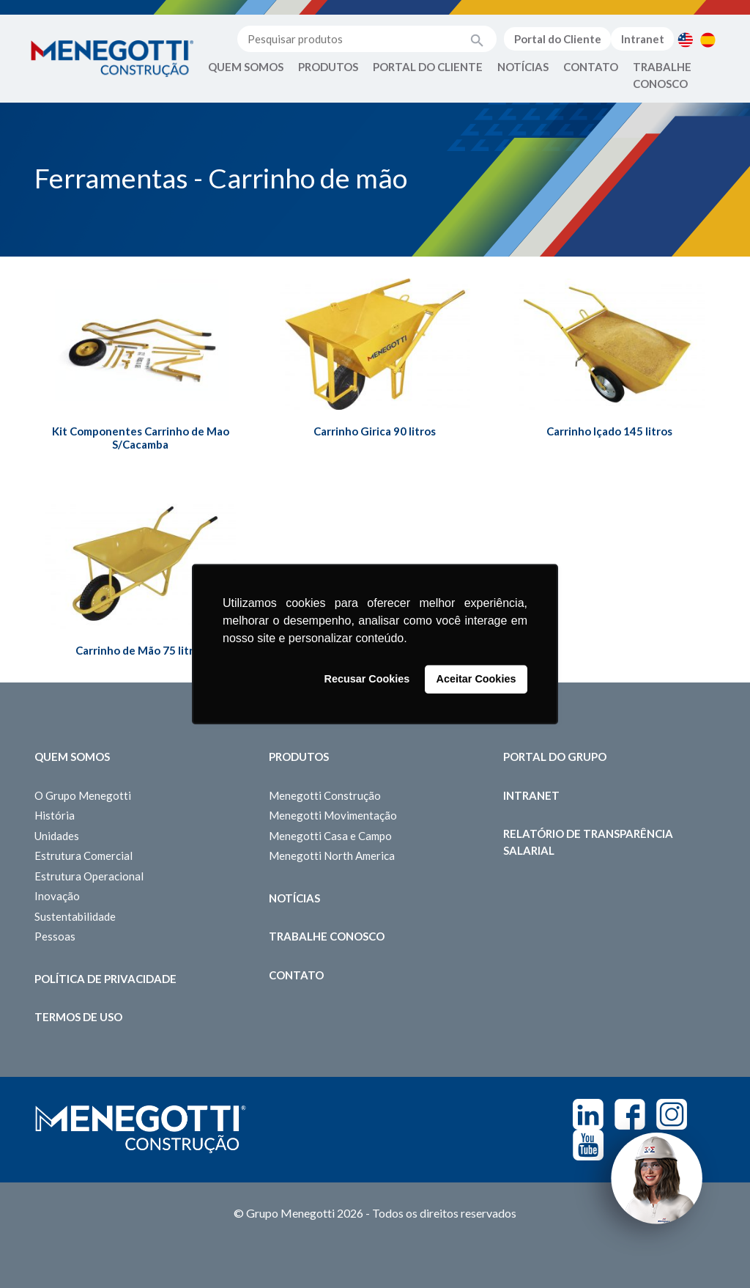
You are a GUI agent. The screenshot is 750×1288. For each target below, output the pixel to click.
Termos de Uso (78, 1016)
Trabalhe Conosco (662, 75)
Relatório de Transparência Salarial (588, 842)
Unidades (56, 835)
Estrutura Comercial (83, 855)
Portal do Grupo (554, 756)
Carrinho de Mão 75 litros (140, 650)
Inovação (57, 895)
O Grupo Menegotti (82, 795)
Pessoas (54, 936)
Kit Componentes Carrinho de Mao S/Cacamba (140, 437)
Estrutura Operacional (89, 876)
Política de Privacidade (105, 978)
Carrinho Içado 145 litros (609, 431)
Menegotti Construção (325, 795)
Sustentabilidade (75, 916)
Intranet (642, 38)
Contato (590, 66)
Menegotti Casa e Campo (330, 835)
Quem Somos (245, 66)
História (54, 815)
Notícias (523, 66)
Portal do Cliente (557, 38)
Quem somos (72, 756)
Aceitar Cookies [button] (476, 679)
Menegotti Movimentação (333, 815)
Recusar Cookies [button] (367, 679)
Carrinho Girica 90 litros (374, 431)
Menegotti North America (332, 855)
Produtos (328, 66)
